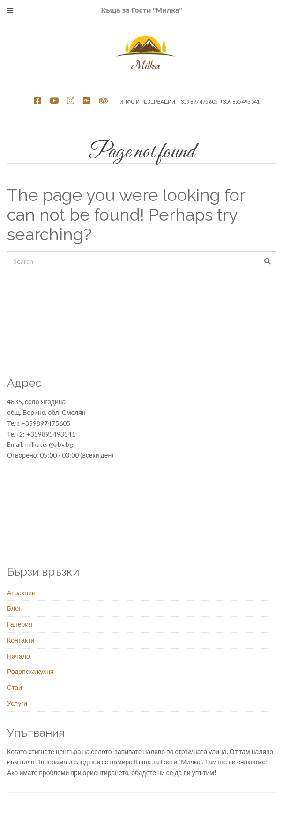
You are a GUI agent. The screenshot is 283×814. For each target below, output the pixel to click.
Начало (18, 656)
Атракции (21, 593)
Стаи (14, 687)
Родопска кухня (30, 671)
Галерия (19, 624)
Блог (14, 608)
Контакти (20, 640)
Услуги (17, 703)
